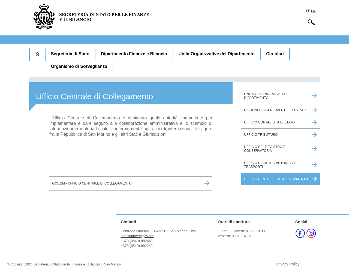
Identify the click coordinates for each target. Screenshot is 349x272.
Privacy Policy (287, 264)
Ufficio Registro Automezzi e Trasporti (271, 165)
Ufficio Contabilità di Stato (269, 122)
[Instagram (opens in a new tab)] (311, 236)
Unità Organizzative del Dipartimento (217, 54)
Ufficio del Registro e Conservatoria (264, 149)
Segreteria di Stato (70, 54)
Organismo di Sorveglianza (79, 66)
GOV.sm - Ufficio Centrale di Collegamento (91, 183)
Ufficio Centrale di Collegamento (276, 179)
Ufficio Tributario (261, 135)
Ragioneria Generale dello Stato (275, 110)
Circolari (275, 54)
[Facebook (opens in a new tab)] (300, 236)
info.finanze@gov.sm (137, 236)
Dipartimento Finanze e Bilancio (134, 54)
